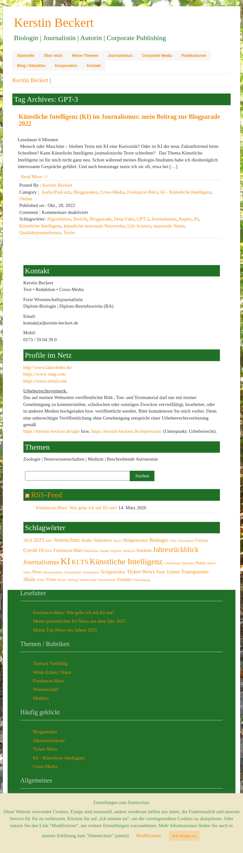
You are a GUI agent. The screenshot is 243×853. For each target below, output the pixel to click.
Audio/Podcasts (56, 192)
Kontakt (94, 66)
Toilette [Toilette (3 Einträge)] (173, 571)
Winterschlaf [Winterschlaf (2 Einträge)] (88, 580)
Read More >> (35, 176)
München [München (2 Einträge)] (188, 563)
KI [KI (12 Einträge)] (65, 561)
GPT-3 (143, 218)
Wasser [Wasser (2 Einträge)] (62, 580)
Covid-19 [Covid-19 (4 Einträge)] (33, 550)
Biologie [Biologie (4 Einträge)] (158, 540)
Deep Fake (124, 218)
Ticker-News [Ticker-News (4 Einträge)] (141, 572)
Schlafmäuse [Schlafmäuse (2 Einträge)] (72, 572)
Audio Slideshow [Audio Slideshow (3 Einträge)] (96, 540)
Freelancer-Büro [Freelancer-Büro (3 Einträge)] (68, 550)
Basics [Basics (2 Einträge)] (117, 540)
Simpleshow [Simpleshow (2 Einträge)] (91, 572)
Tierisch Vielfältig (50, 663)
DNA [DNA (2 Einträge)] (48, 551)
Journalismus (120, 55)
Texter (69, 232)
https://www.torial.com (45, 381)
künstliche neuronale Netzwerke (94, 225)
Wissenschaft (45, 689)
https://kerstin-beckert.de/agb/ (51, 431)
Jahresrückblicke (49, 740)
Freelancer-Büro (142, 192)
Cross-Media (112, 192)
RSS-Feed (46, 495)
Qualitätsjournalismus (40, 232)
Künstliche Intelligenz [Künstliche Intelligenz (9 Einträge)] (126, 561)
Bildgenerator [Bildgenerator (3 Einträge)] (135, 540)
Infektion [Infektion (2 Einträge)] (129, 551)
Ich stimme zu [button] (184, 835)
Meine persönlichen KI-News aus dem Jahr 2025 (79, 621)
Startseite (25, 55)
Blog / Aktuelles (31, 66)
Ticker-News (45, 749)
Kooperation (66, 66)
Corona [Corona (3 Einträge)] (201, 540)
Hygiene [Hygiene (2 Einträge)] (116, 551)
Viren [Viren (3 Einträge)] (51, 579)
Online (25, 198)
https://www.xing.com (44, 374)
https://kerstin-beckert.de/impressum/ (126, 431)
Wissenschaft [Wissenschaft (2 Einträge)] (106, 580)
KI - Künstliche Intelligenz (185, 192)
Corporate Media (157, 55)
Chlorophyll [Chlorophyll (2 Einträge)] (185, 540)
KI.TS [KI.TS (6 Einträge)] (80, 562)
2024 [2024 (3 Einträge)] (27, 540)
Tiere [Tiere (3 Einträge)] (160, 571)
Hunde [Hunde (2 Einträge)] (104, 551)
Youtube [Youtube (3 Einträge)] (124, 579)
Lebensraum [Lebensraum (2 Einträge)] (172, 563)
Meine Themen (85, 55)
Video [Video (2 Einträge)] (40, 580)
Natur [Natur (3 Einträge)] (201, 562)
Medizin (41, 698)
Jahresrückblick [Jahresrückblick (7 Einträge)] (176, 549)
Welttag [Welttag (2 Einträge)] (73, 580)
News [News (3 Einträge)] (37, 571)
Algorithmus (59, 218)
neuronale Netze (168, 225)
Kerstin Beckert (30, 80)
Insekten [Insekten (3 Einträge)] (144, 550)
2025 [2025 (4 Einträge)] (39, 540)
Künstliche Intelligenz (40, 225)
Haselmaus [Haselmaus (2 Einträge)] (91, 551)
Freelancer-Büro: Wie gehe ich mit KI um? (76, 507)
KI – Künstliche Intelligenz (59, 757)
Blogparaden (85, 192)
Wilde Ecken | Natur (52, 672)
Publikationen (193, 55)
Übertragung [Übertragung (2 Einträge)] (141, 580)
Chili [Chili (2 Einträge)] (172, 540)
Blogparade (100, 218)
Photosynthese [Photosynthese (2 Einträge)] (53, 572)
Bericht (80, 218)
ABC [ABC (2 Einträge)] (49, 540)
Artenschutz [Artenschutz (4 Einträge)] (66, 540)
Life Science (139, 225)
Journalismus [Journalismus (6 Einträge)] (41, 562)
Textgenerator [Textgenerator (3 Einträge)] (113, 571)
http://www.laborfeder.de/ (47, 367)
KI (196, 218)
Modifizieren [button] (148, 835)
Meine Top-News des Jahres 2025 (65, 629)
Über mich (53, 55)
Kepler (185, 218)
